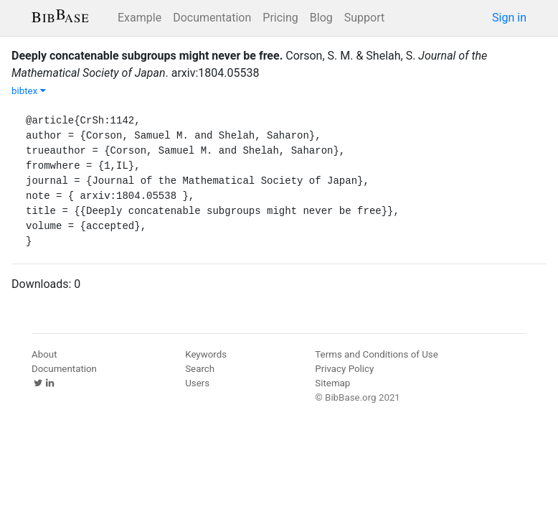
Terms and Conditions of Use (376, 354)
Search (199, 368)
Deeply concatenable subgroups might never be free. (147, 55)
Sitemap (332, 383)
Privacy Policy (344, 368)
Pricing (280, 17)
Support (364, 17)
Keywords (206, 354)
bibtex (28, 90)
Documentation (212, 17)
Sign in (509, 17)
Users (197, 383)
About (44, 354)
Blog (321, 17)
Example (139, 17)
